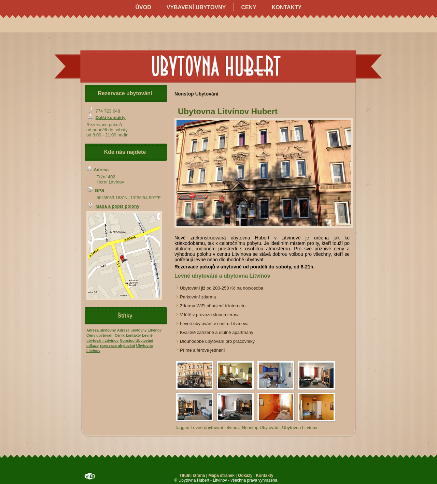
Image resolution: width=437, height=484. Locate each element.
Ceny (248, 7)
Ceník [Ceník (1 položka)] (120, 335)
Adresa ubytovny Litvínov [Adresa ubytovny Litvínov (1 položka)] (139, 330)
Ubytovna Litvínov (299, 427)
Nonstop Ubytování (261, 427)
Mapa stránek (221, 475)
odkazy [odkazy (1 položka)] (92, 345)
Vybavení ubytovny (196, 7)
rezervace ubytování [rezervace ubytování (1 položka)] (117, 345)
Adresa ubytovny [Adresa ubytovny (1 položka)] (101, 330)
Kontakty (287, 7)
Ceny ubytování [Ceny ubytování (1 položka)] (99, 335)
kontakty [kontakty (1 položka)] (133, 335)
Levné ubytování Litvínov (215, 427)
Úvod (143, 7)
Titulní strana (192, 475)
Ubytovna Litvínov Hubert (228, 111)
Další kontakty (111, 117)
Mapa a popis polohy (118, 206)
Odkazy (245, 475)
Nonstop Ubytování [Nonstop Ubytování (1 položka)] (136, 340)
